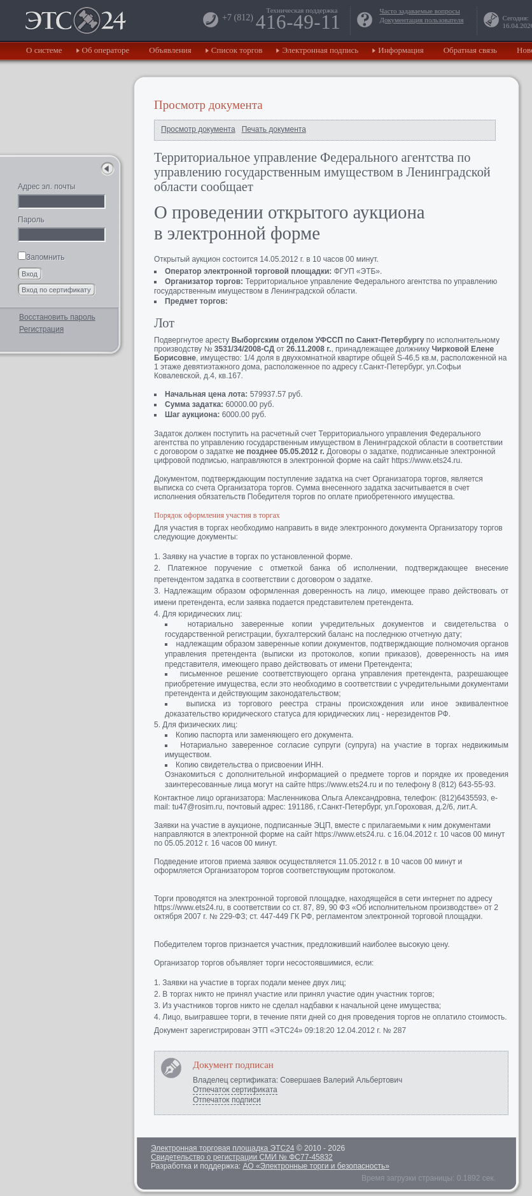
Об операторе (106, 50)
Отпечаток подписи (227, 1099)
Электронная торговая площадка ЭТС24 (222, 1148)
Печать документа (274, 129)
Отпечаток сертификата (235, 1089)
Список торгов (237, 50)
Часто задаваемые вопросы (419, 11)
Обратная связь (470, 50)
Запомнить (41, 257)
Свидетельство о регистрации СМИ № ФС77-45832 (242, 1157)
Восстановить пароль (57, 317)
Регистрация (41, 329)
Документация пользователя (421, 20)
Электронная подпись (320, 50)
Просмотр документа (198, 129)
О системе (44, 50)
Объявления (170, 50)
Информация (400, 50)
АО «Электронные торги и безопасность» (315, 1166)
